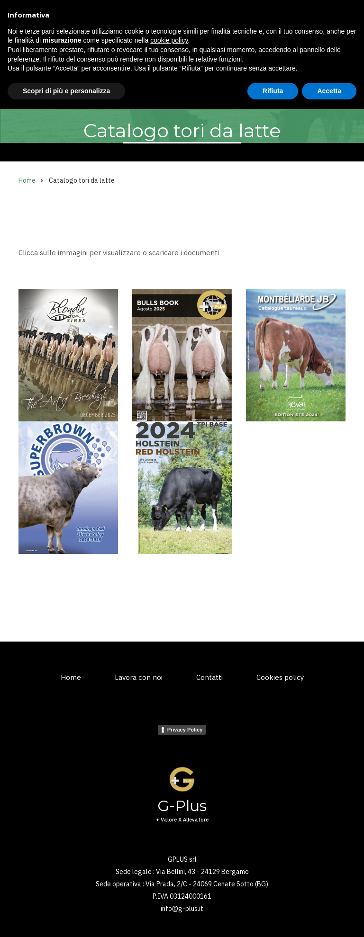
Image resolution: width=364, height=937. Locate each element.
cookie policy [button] (169, 868)
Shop (292, 86)
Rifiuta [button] (273, 918)
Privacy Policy (185, 729)
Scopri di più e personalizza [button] (66, 918)
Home (27, 86)
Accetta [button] (329, 918)
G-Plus (71, 24)
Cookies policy (280, 677)
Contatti (209, 677)
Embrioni (176, 86)
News (260, 86)
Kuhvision (131, 86)
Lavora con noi (139, 677)
